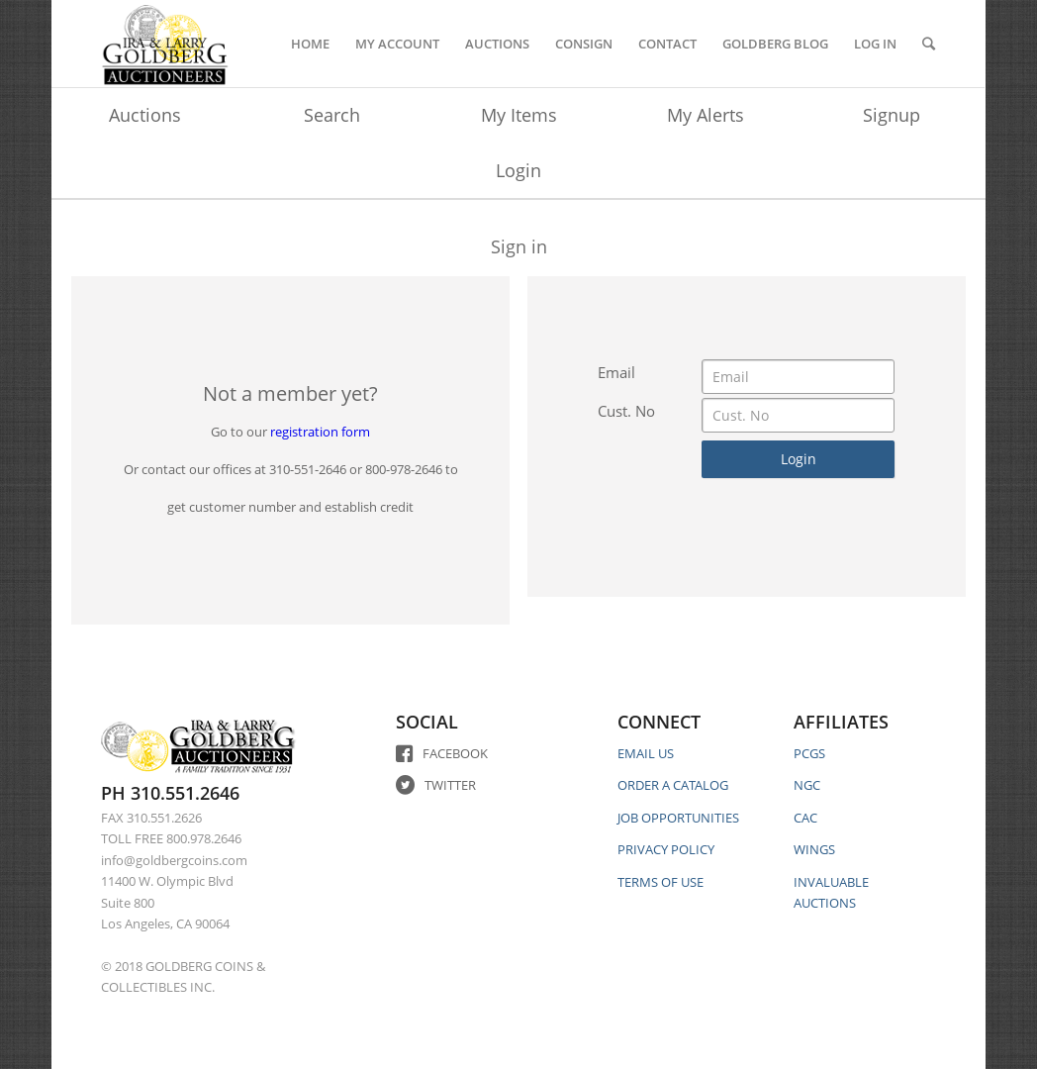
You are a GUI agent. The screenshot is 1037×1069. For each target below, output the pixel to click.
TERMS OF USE (660, 882)
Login (518, 170)
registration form (320, 431)
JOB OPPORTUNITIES (678, 817)
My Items (519, 115)
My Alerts (705, 115)
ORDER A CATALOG (672, 785)
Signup (891, 115)
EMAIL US (645, 753)
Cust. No (626, 411)
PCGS (809, 753)
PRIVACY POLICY (665, 849)
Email (616, 372)
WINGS (814, 849)
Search (332, 115)
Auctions (145, 115)
